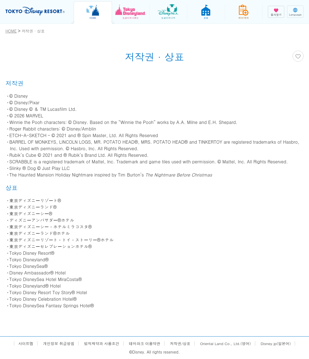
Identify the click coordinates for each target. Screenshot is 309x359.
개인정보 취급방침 (57, 343)
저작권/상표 (180, 343)
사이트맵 (23, 343)
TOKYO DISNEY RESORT (35, 11)
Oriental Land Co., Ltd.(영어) (227, 343)
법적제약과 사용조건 (101, 343)
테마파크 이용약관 (144, 343)
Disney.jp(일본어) (277, 343)
